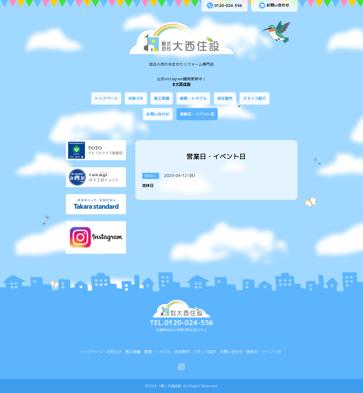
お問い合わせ (274, 5)
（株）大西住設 (169, 386)
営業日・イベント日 (197, 114)
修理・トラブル (193, 98)
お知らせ (136, 98)
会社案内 (225, 98)
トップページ (106, 98)
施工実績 (161, 98)
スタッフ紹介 (254, 98)
